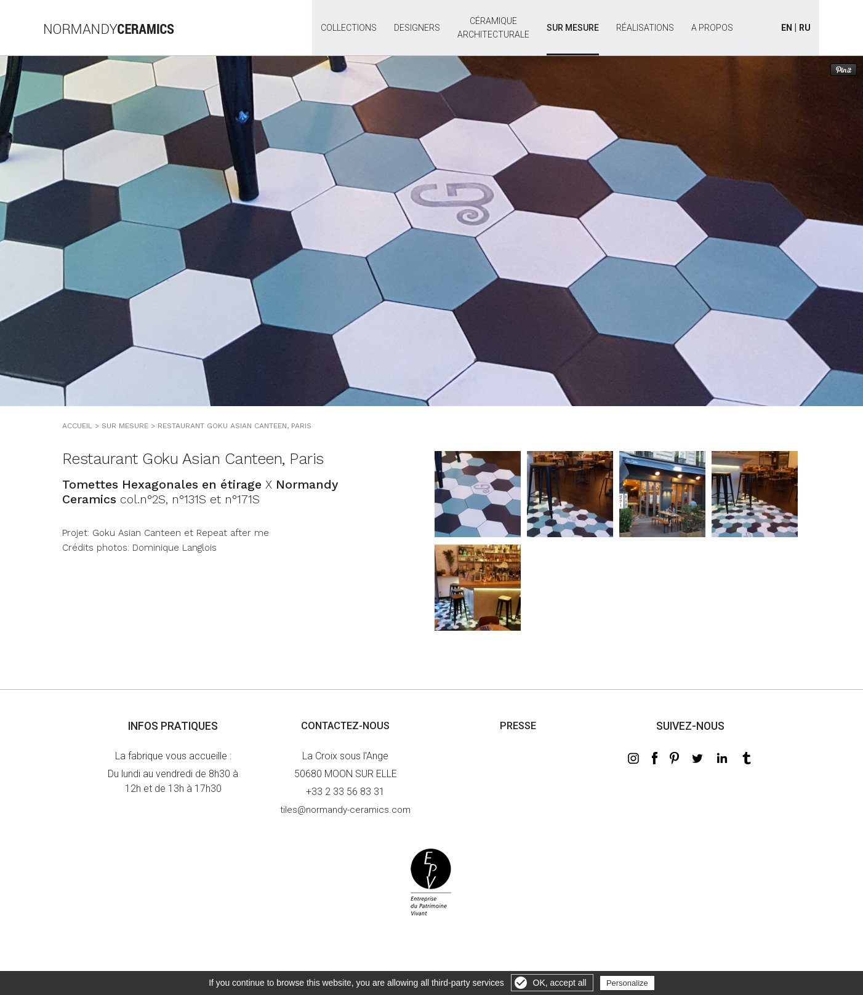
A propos (712, 27)
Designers (417, 27)
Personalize (627, 983)
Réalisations (645, 27)
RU (805, 28)
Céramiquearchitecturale (493, 20)
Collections (349, 27)
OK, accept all (560, 983)
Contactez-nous (345, 726)
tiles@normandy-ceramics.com (345, 809)
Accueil (77, 426)
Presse (518, 726)
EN (786, 28)
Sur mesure (573, 27)
